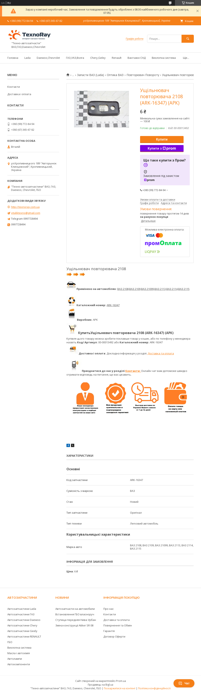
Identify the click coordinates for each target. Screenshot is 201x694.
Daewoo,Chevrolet (48, 58)
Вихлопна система (164, 58)
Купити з (162, 148)
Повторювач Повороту (143, 75)
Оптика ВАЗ (115, 75)
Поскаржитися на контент (119, 688)
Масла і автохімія (18, 653)
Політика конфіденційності (154, 688)
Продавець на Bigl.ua (100, 684)
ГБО (9, 642)
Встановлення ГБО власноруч (74, 614)
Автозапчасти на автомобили (75, 609)
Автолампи (14, 659)
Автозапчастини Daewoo (23, 620)
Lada (27, 58)
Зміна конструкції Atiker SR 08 (74, 625)
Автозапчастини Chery (22, 625)
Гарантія (109, 631)
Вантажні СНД (137, 58)
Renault (116, 58)
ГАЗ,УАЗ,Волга (75, 58)
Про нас (108, 609)
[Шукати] (188, 39)
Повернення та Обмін (117, 625)
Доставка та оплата (160, 353)
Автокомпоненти (18, 664)
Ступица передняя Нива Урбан (75, 620)
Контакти (13, 87)
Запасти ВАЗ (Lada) (90, 75)
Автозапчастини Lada (21, 609)
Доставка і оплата (19, 94)
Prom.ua (121, 681)
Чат (184, 683)
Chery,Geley (98, 58)
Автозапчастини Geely (22, 631)
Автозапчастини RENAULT (24, 636)
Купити (162, 139)
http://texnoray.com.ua (25, 207)
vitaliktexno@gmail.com (25, 212)
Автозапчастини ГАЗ (20, 614)
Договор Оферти (114, 636)
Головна (12, 58)
